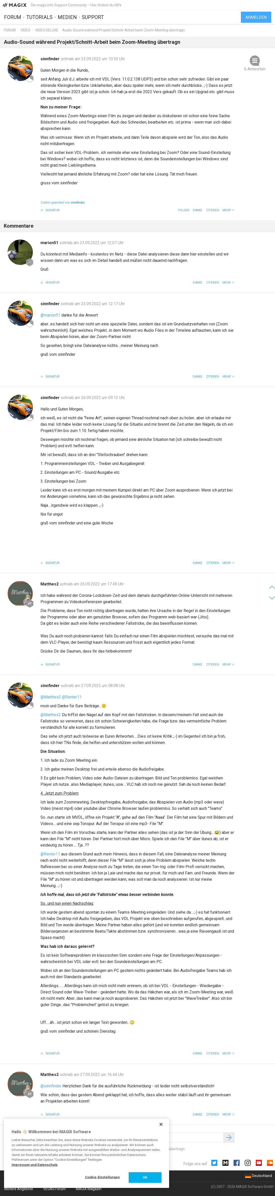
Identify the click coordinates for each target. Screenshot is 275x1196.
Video (25, 30)
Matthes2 (50, 584)
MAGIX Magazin (88, 1189)
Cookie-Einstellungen (102, 1177)
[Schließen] (161, 1124)
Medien (67, 17)
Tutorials (39, 17)
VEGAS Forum (54, 1189)
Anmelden (256, 17)
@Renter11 (72, 697)
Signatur (52, 210)
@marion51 (50, 315)
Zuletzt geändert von (62, 202)
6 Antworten (254, 69)
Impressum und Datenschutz (35, 1165)
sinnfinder (50, 58)
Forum (12, 17)
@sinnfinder (50, 1086)
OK (145, 1177)
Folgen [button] (183, 210)
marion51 (49, 242)
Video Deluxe (46, 30)
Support (93, 17)
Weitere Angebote (18, 1189)
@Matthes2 (50, 697)
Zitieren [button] (212, 210)
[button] (228, 210)
